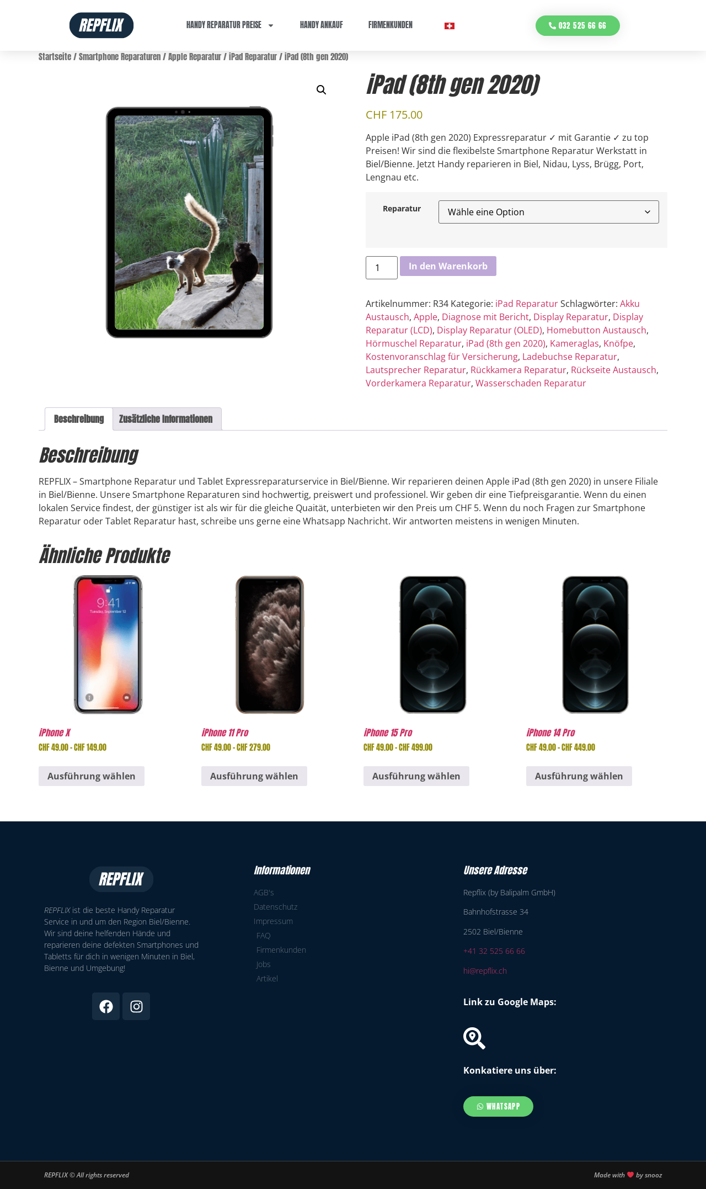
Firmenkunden (390, 25)
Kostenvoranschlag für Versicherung (442, 357)
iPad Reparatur (253, 57)
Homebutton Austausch (596, 330)
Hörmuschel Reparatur (414, 343)
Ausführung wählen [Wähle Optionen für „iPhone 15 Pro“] (416, 776)
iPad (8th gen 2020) (505, 343)
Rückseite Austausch (613, 370)
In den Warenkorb (448, 266)
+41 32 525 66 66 (494, 951)
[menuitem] (449, 25)
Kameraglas (574, 343)
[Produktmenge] (382, 267)
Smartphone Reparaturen (120, 57)
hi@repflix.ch (485, 970)
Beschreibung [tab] (79, 419)
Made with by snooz (628, 1175)
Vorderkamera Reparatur (418, 383)
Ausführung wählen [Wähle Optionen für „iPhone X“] (91, 776)
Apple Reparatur (194, 57)
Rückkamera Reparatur (518, 370)
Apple (425, 317)
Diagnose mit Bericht (485, 317)
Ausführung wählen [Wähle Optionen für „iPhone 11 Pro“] (254, 776)
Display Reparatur (570, 317)
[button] (321, 90)
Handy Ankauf (321, 25)
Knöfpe (618, 343)
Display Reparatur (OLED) (489, 330)
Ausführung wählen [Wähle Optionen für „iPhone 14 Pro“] (579, 776)
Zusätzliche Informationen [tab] (165, 419)
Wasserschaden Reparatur (530, 383)
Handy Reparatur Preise (230, 25)
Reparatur (402, 209)
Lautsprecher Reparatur (416, 370)
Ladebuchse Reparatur (569, 357)
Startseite (55, 57)
